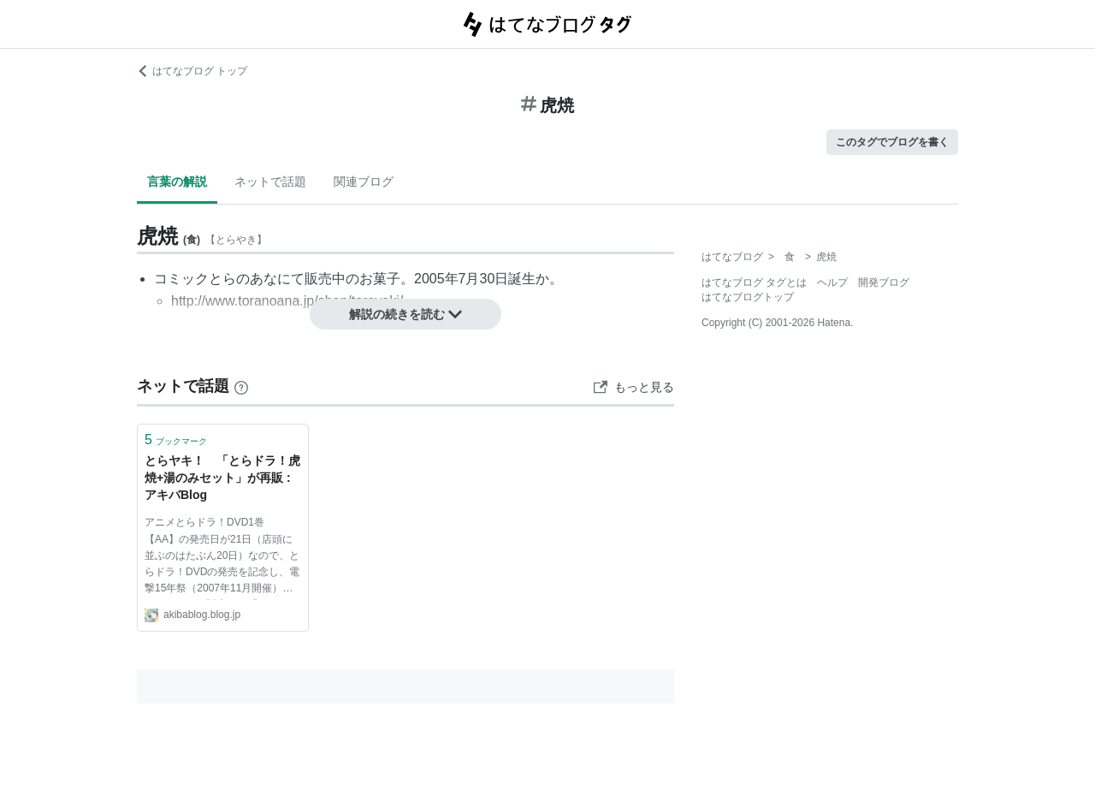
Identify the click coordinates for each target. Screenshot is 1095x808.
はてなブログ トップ (192, 71)
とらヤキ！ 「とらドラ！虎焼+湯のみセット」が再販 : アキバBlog (222, 477)
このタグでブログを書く (892, 142)
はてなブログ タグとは (754, 282)
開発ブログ (883, 282)
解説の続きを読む (405, 314)
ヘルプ (832, 282)
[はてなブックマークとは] (241, 386)
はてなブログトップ (747, 297)
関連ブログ (364, 181)
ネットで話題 (270, 181)
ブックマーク (176, 439)
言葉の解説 (177, 181)
